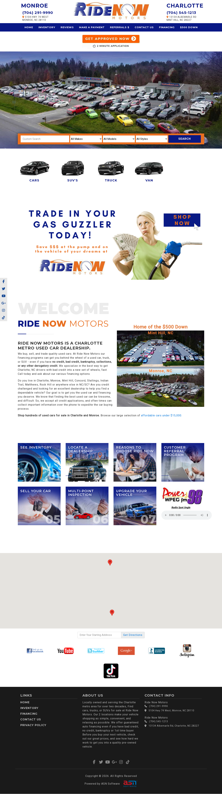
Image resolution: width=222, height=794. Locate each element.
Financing (167, 27)
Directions (132, 635)
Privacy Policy (33, 725)
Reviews (67, 27)
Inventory (46, 27)
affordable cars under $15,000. (161, 415)
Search (184, 138)
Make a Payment (92, 27)
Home (29, 27)
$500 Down (189, 27)
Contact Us (144, 27)
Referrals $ (119, 27)
